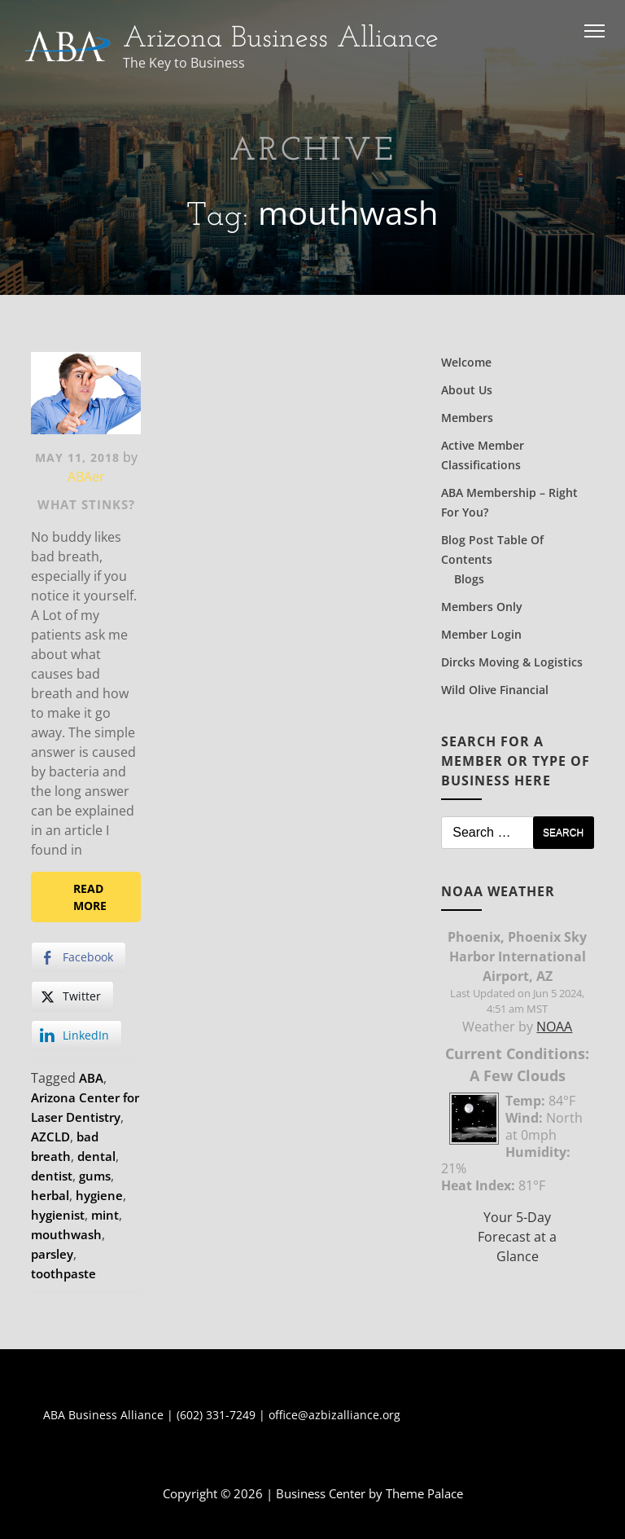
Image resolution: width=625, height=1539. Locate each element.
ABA (91, 1078)
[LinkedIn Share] (76, 1035)
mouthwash (66, 1234)
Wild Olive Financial (495, 689)
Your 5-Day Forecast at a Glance (517, 1236)
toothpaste (63, 1273)
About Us (466, 390)
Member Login (481, 634)
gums (95, 1175)
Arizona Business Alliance (281, 39)
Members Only (481, 606)
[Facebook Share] (78, 957)
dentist (51, 1175)
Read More (90, 897)
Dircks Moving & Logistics (512, 662)
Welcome (466, 362)
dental (96, 1156)
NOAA (554, 1027)
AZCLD (50, 1136)
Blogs (469, 579)
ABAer (86, 477)
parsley (52, 1254)
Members (467, 417)
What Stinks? (86, 504)
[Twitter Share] (72, 996)
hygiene (99, 1195)
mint (105, 1215)
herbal (50, 1195)
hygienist (58, 1215)
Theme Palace (424, 1493)
